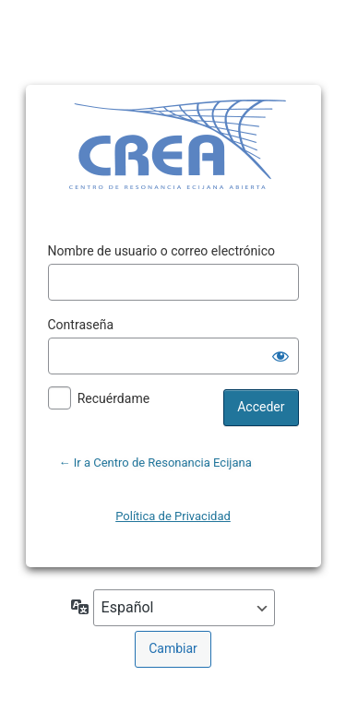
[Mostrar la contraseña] (280, 356)
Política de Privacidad (173, 516)
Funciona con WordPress (145, 146)
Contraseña (81, 324)
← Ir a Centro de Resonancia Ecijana (155, 462)
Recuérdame (113, 398)
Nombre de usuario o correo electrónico (162, 250)
